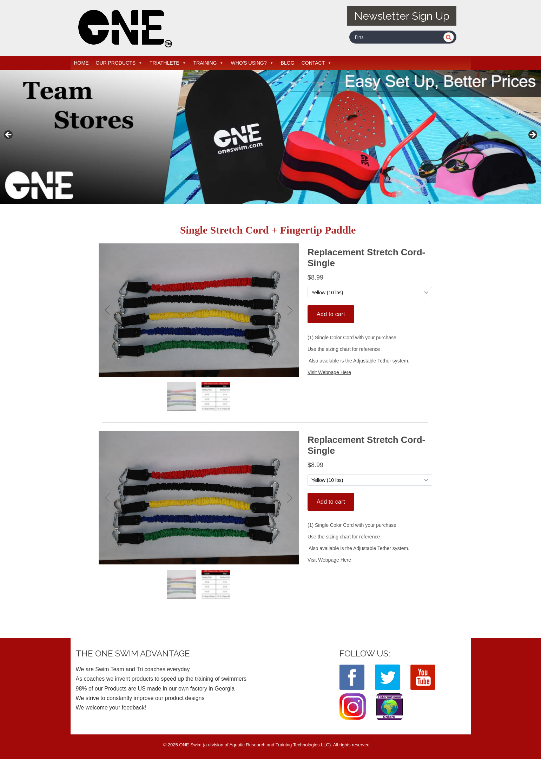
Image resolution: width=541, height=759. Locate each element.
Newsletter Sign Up (401, 16)
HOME (81, 63)
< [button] (9, 135)
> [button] (532, 135)
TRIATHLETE (168, 63)
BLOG (288, 63)
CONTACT (317, 63)
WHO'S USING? (252, 63)
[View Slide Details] (270, 137)
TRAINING (208, 63)
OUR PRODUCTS (119, 63)
